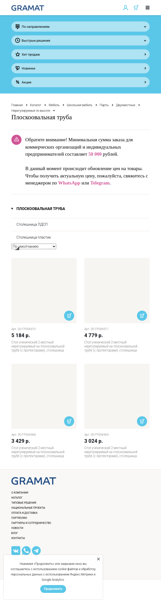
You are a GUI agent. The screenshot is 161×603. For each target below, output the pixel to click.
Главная (17, 105)
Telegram (100, 182)
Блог (14, 533)
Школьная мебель (79, 105)
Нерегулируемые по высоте (30, 110)
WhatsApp (69, 182)
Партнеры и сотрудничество (31, 523)
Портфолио (19, 518)
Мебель (54, 105)
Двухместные (125, 105)
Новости (17, 528)
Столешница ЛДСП (32, 224)
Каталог (36, 105)
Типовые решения (23, 502)
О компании (19, 492)
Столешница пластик (33, 237)
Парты (104, 105)
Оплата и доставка (24, 513)
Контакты (18, 538)
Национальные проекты (28, 507)
